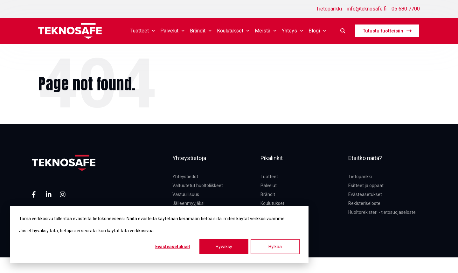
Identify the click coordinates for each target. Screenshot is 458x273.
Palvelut (172, 31)
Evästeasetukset (172, 246)
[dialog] (159, 234)
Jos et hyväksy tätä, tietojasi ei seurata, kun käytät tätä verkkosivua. (87, 230)
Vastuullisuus (185, 194)
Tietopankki (329, 9)
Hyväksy (224, 246)
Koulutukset (233, 31)
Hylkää (275, 246)
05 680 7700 (406, 9)
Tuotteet (142, 31)
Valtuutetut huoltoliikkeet (197, 185)
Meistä (266, 31)
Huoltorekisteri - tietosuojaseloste (382, 212)
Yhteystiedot (185, 176)
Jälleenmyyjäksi (188, 203)
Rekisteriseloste (364, 203)
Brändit (201, 31)
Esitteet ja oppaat (366, 185)
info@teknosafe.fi (366, 9)
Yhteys (292, 31)
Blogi (317, 31)
